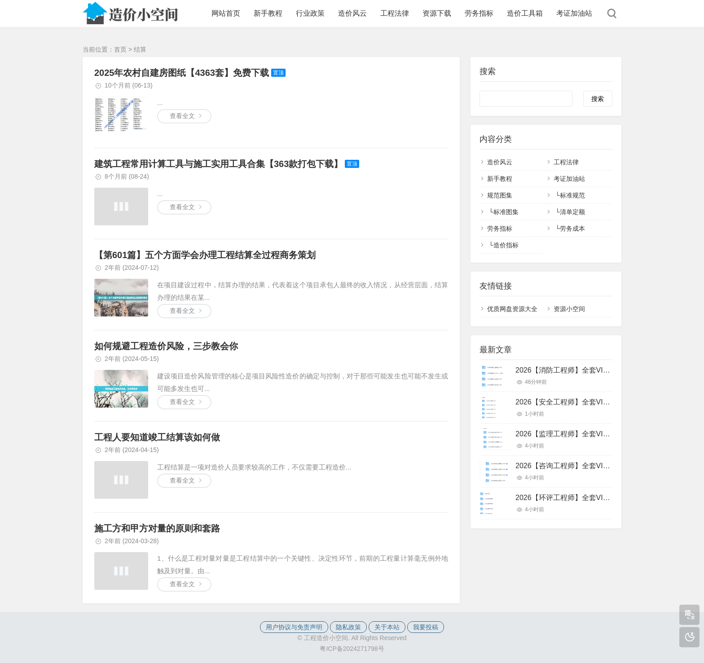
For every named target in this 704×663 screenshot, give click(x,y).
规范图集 (499, 195)
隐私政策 (348, 627)
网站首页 (225, 13)
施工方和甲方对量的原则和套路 (157, 528)
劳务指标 (479, 13)
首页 (120, 49)
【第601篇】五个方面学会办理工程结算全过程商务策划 (205, 255)
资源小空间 (569, 308)
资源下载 (436, 13)
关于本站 (387, 627)
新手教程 (268, 13)
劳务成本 (572, 228)
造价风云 (352, 13)
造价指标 (506, 245)
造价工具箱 (525, 13)
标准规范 (572, 195)
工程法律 (394, 13)
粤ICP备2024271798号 (352, 648)
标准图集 (506, 211)
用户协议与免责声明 (294, 627)
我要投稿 (425, 627)
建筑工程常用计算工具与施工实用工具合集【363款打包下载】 (218, 164)
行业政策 (310, 13)
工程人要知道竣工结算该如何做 (157, 437)
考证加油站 (574, 13)
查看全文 (182, 115)
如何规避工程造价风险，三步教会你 (166, 346)
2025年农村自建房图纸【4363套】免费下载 (181, 73)
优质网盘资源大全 (512, 308)
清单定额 (572, 211)
